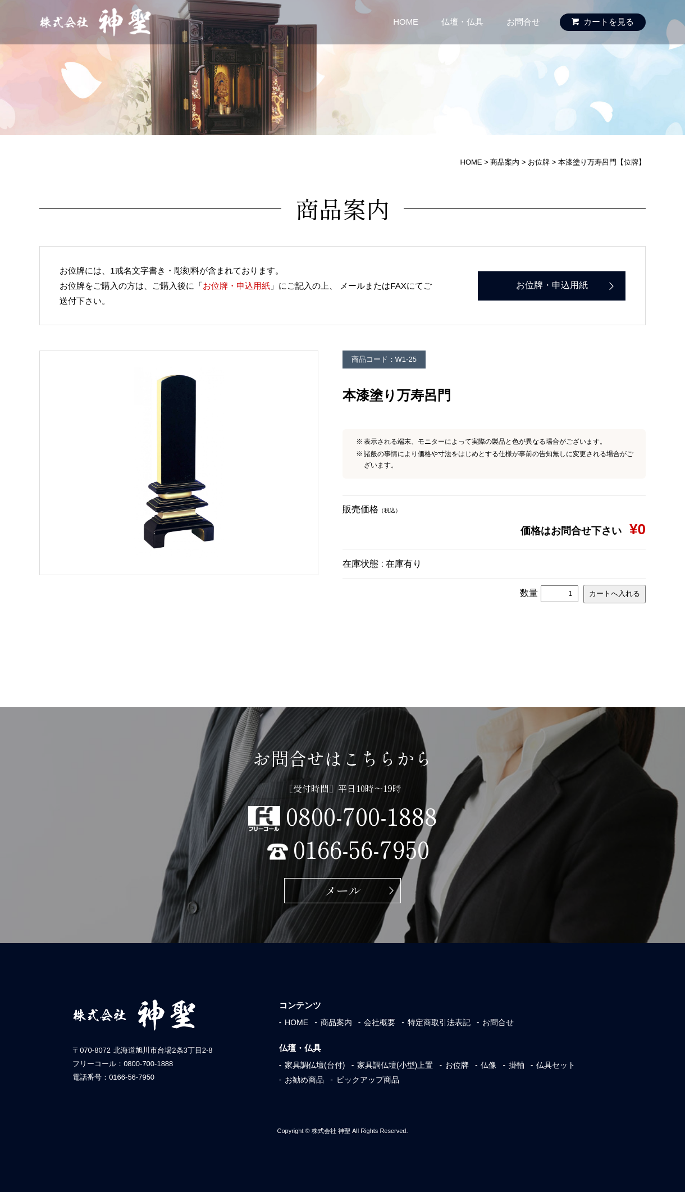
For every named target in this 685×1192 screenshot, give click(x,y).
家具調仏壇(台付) (315, 1065)
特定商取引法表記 (439, 1022)
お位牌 (457, 1065)
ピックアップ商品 (367, 1079)
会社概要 (379, 1022)
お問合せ (523, 21)
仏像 (488, 1065)
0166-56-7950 (361, 849)
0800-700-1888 (361, 816)
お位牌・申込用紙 (236, 285)
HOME (405, 21)
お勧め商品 (304, 1079)
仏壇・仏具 (462, 21)
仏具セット (556, 1065)
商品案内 (336, 1022)
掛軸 (516, 1065)
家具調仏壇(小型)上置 (395, 1065)
